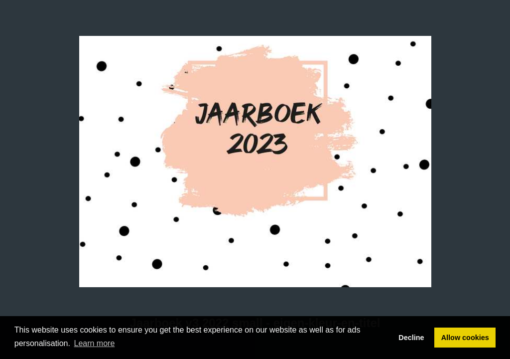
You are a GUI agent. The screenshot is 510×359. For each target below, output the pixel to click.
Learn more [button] (94, 343)
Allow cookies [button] (465, 338)
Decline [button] (411, 338)
